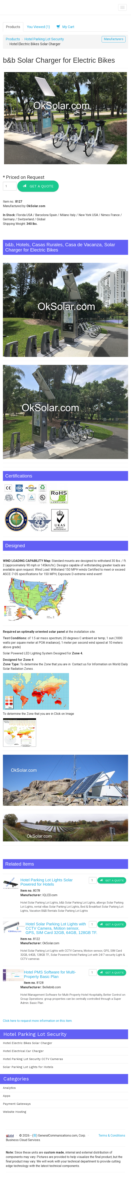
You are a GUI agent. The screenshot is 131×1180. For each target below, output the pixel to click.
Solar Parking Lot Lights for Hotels (28, 1067)
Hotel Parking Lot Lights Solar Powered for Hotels (46, 882)
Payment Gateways (17, 1104)
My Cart (65, 27)
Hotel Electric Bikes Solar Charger (27, 1043)
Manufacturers (113, 39)
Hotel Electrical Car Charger (23, 1051)
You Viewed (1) (38, 27)
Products (13, 27)
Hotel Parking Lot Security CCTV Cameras (33, 1059)
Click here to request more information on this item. (37, 1021)
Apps (6, 1096)
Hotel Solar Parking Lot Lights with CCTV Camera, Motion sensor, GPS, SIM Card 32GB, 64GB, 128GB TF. (61, 928)
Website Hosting (14, 1112)
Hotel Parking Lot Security (44, 39)
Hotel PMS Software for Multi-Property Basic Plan (50, 974)
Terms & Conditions (112, 1135)
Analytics (9, 1088)
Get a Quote (38, 186)
